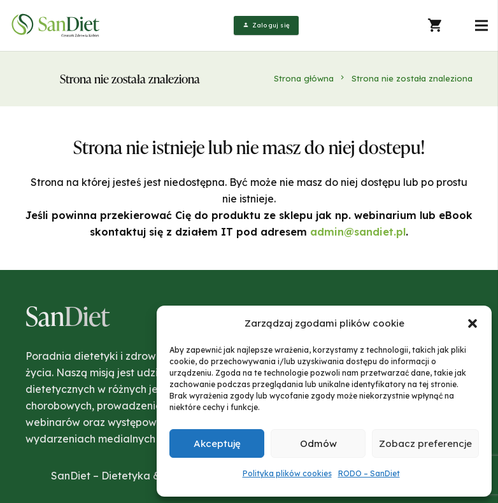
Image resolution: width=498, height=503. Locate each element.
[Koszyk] (435, 25)
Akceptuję (217, 443)
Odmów (318, 443)
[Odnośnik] (57, 25)
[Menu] (481, 25)
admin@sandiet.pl (358, 231)
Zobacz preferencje (425, 443)
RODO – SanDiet (369, 473)
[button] (472, 323)
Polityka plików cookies (287, 473)
